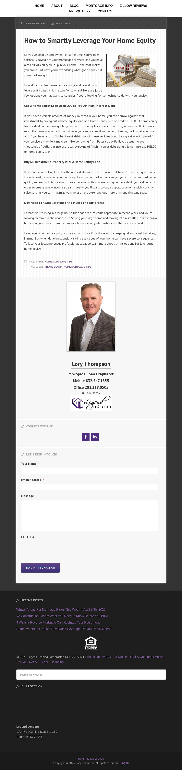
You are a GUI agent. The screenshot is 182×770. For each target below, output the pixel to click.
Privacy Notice (28, 662)
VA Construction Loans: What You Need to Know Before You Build (62, 616)
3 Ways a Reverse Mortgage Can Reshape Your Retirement (58, 622)
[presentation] (51, 548)
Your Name (30, 463)
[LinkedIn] (95, 437)
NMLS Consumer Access (147, 656)
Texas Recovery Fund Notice (107, 656)
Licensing (57, 662)
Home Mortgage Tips (58, 261)
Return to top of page (91, 758)
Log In (124, 763)
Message (27, 496)
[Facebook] (86, 437)
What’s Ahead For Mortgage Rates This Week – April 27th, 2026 (61, 609)
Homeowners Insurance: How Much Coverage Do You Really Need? (64, 629)
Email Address (32, 480)
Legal (44, 662)
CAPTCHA (27, 537)
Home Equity (54, 266)
